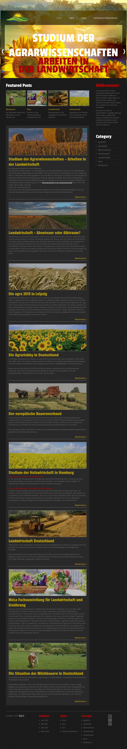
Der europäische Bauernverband (35, 413)
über (71, 18)
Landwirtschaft (54, 109)
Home (64, 720)
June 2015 (44, 720)
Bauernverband (104, 150)
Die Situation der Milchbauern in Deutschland (46, 673)
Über (63, 724)
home (59, 18)
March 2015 (45, 731)
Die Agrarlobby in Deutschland (34, 355)
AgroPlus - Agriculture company (18, 17)
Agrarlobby (102, 146)
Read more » (81, 197)
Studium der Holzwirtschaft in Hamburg (41, 472)
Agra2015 (102, 142)
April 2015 (44, 728)
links (83, 18)
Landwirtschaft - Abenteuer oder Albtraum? (45, 232)
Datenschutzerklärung (105, 18)
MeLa (29, 109)
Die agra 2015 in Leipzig (28, 294)
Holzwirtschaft (74, 109)
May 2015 (44, 724)
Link (63, 728)
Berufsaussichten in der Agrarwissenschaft (57, 183)
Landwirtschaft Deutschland (31, 541)
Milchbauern (10, 109)
